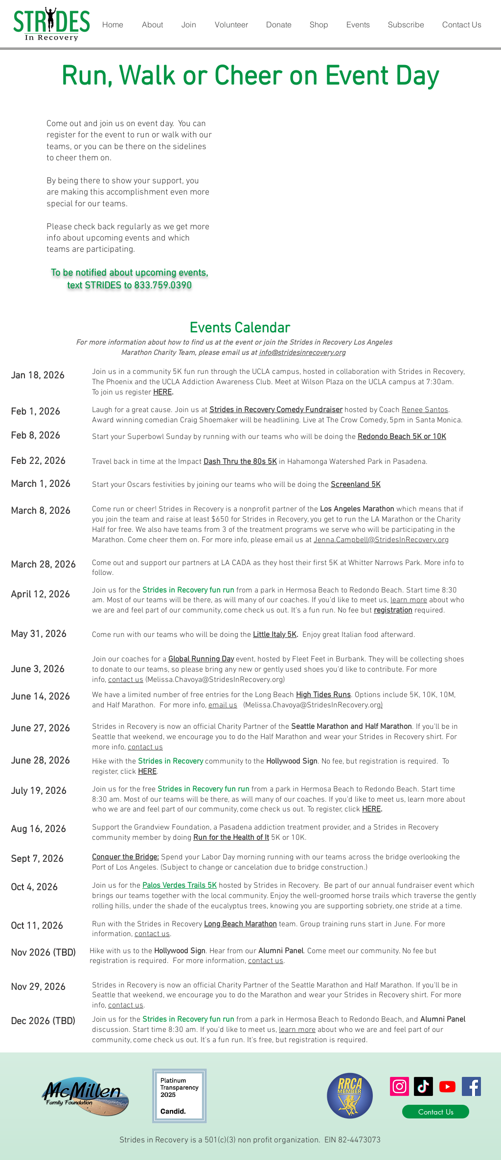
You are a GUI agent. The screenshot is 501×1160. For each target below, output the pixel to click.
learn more (408, 600)
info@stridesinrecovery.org (302, 353)
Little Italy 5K (274, 635)
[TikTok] (423, 1086)
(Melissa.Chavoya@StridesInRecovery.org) (214, 680)
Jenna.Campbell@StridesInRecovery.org (381, 540)
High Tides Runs (323, 695)
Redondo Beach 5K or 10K (402, 437)
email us (222, 705)
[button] (152, 25)
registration (393, 610)
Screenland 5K (356, 485)
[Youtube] (447, 1086)
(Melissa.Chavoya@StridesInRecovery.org (312, 705)
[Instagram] (399, 1086)
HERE (162, 392)
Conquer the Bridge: (125, 857)
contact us (125, 680)
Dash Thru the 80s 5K (240, 462)
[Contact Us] (435, 1111)
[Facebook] (471, 1086)
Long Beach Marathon (240, 924)
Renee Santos (425, 410)
